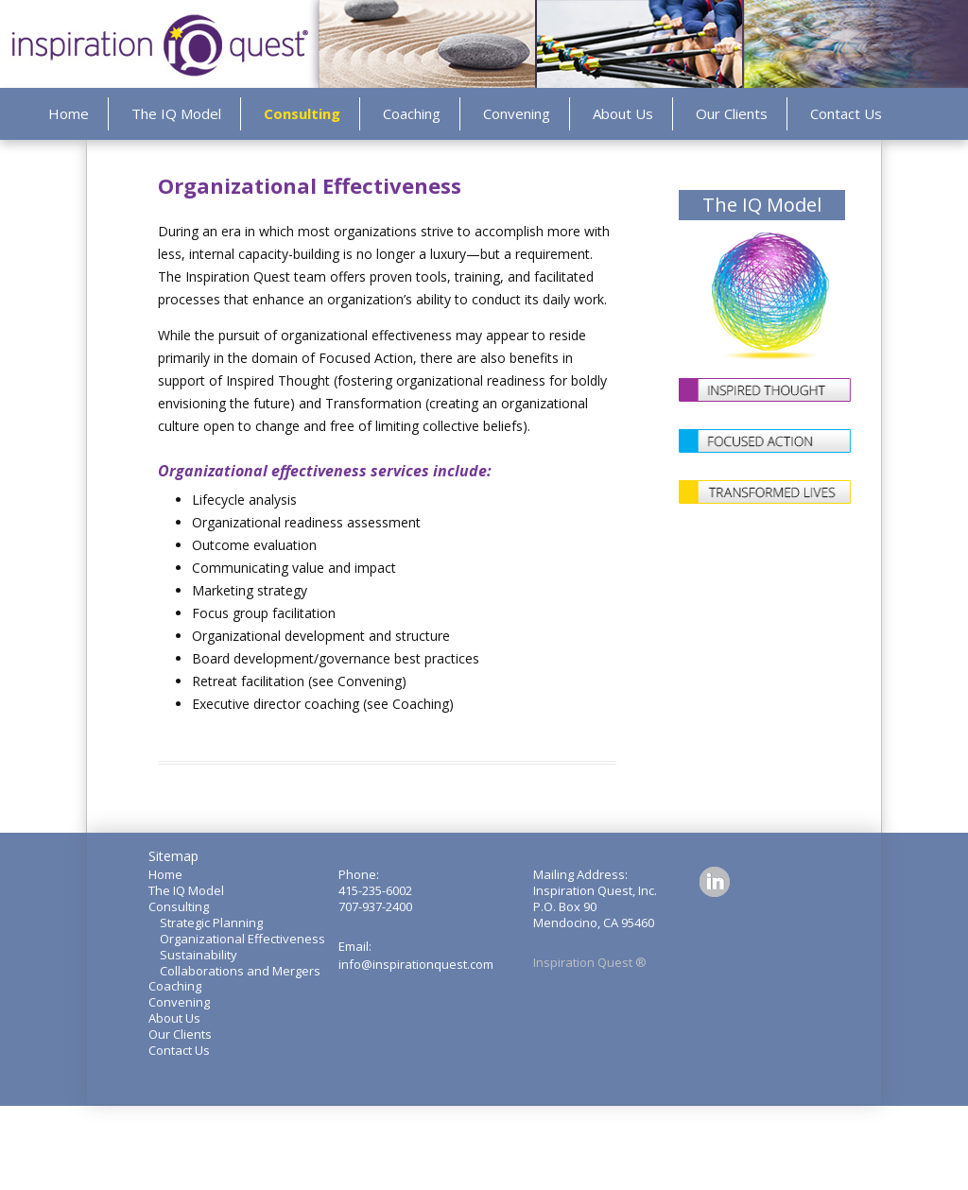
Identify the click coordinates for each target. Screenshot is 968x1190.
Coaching (412, 113)
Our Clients (732, 113)
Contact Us (846, 113)
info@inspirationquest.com (415, 964)
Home (68, 113)
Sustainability (198, 954)
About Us (623, 113)
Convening (516, 113)
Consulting (302, 113)
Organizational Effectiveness (242, 938)
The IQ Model (176, 113)
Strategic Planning (211, 922)
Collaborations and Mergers (240, 970)
